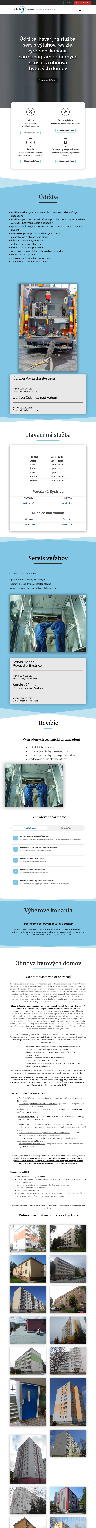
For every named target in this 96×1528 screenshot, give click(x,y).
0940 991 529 (26, 698)
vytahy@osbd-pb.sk (28, 678)
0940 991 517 (26, 676)
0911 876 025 (29, 524)
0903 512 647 (67, 524)
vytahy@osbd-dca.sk (29, 701)
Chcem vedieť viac (47, 80)
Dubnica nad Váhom (66, 828)
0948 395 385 (29, 503)
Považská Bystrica (30, 828)
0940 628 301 (67, 503)
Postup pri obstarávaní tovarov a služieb (48, 923)
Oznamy (68, 2)
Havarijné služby (82, 2)
